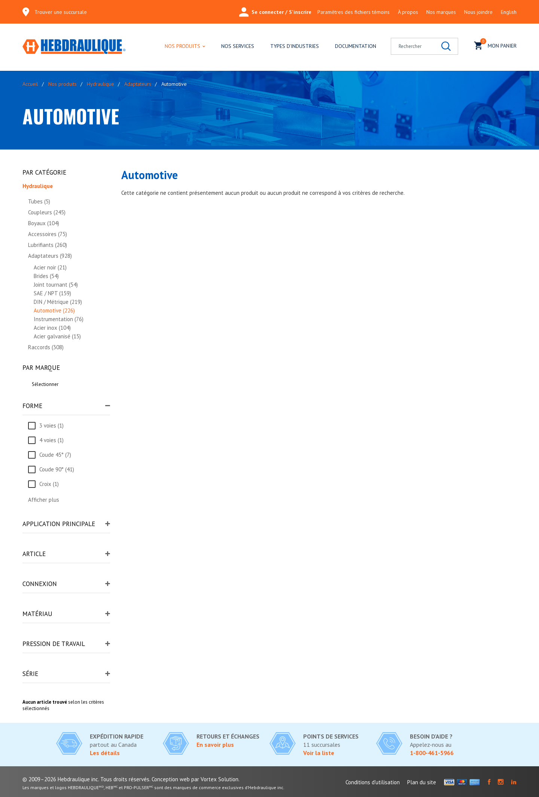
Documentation (355, 46)
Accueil (30, 84)
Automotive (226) (54, 310)
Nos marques (441, 12)
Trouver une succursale (60, 12)
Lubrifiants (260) (47, 244)
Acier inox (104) (52, 327)
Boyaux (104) (43, 223)
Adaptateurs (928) (50, 255)
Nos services (237, 46)
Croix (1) (49, 483)
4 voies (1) (51, 440)
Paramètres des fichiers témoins (353, 12)
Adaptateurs (137, 84)
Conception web (171, 779)
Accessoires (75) (47, 234)
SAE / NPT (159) (52, 293)
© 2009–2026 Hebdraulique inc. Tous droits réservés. (86, 779)
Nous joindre (478, 12)
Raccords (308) (46, 347)
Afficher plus (43, 499)
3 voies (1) (51, 425)
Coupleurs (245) (47, 212)
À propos (408, 12)
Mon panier (495, 44)
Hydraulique (100, 84)
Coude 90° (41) (56, 469)
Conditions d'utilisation (372, 782)
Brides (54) (46, 276)
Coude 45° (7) (55, 454)
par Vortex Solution (214, 779)
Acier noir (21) (50, 267)
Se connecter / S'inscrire (275, 12)
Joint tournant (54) (56, 284)
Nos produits (182, 46)
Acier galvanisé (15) (57, 336)
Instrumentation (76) (58, 319)
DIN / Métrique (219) (58, 301)
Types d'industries (294, 46)
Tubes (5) (39, 201)
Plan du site (421, 782)
